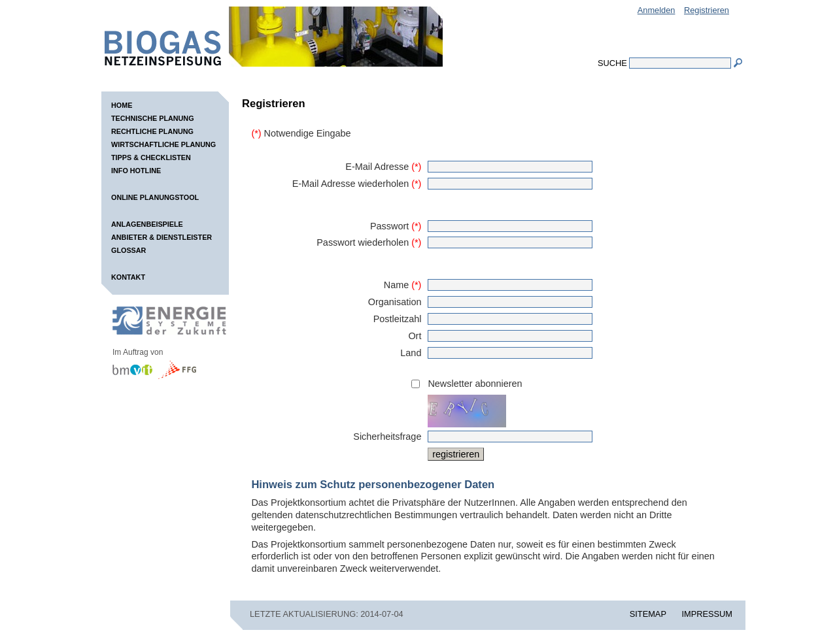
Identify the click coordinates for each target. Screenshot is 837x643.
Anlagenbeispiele (147, 224)
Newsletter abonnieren (475, 383)
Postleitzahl (397, 319)
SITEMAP (648, 614)
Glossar (128, 250)
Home (121, 105)
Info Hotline (136, 170)
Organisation (395, 302)
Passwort (395, 226)
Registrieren (706, 10)
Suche (612, 63)
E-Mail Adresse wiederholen (357, 183)
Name (403, 285)
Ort (414, 336)
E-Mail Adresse (383, 166)
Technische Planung (152, 118)
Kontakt (128, 277)
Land (410, 353)
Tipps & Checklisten (151, 157)
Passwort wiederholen (368, 242)
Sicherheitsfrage (387, 436)
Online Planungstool (155, 197)
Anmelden (656, 10)
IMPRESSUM (707, 614)
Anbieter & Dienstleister (161, 237)
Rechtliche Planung (152, 131)
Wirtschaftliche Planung (163, 144)
